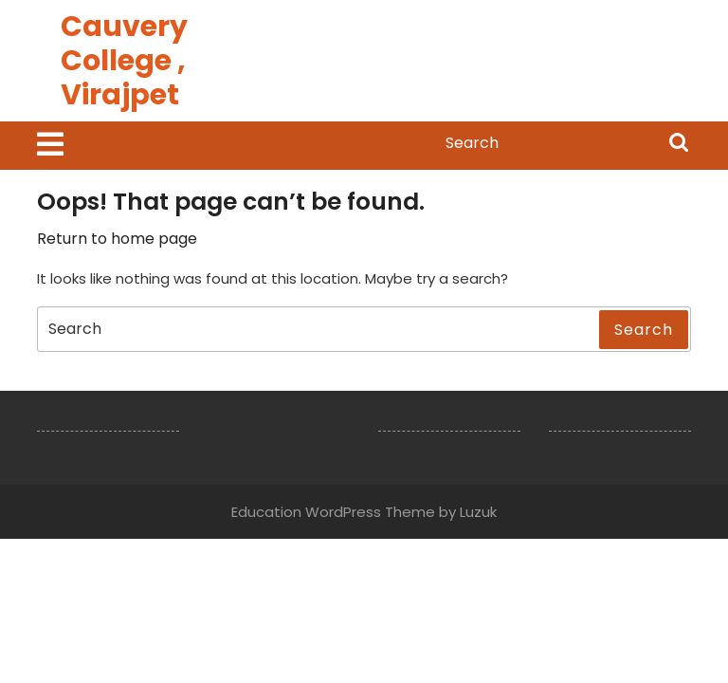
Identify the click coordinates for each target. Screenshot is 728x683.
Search (678, 144)
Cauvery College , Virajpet (124, 61)
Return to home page (117, 238)
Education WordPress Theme (333, 512)
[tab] (50, 145)
